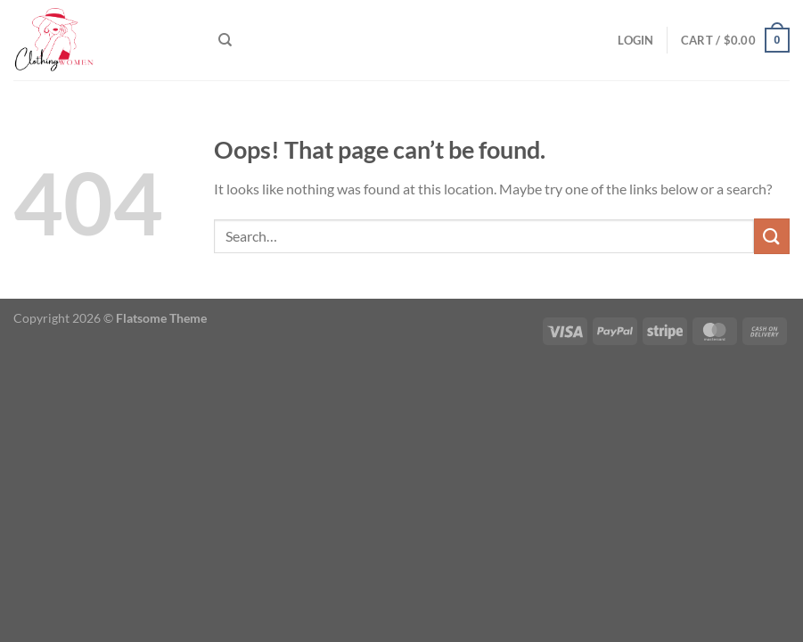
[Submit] (772, 235)
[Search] (225, 40)
